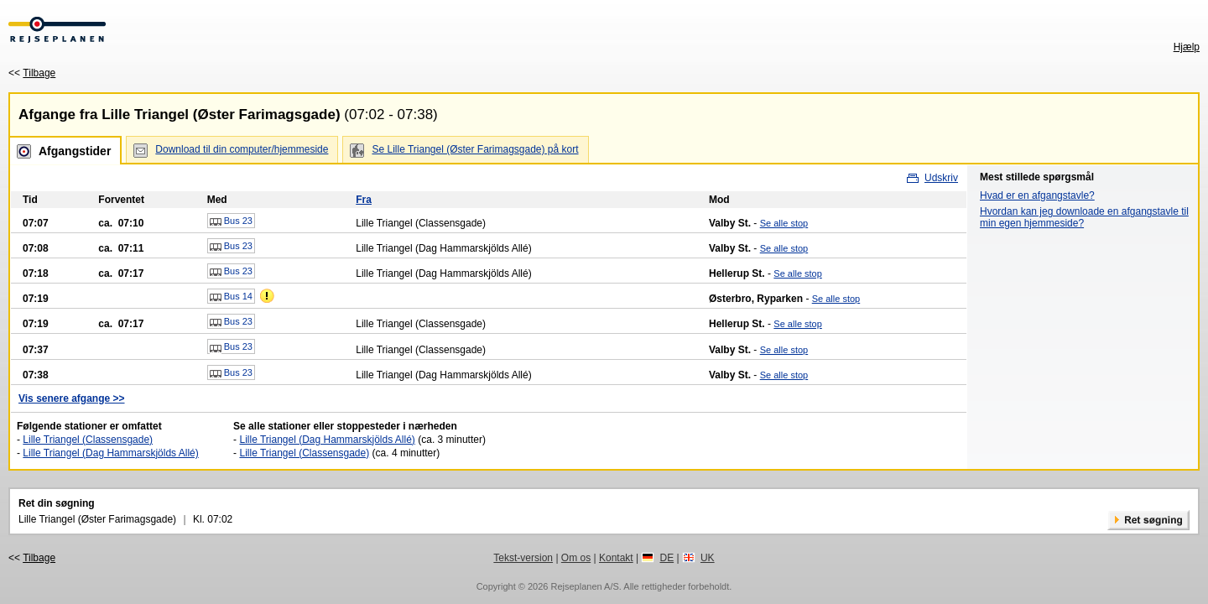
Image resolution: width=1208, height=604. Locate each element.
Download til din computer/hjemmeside (241, 149)
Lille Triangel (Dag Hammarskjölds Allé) (110, 453)
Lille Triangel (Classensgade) (88, 439)
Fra (364, 200)
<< (31, 73)
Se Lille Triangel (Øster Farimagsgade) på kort (475, 149)
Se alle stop (784, 223)
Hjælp (1187, 47)
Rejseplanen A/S (584, 586)
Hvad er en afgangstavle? (1037, 195)
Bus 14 (231, 297)
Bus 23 (231, 221)
